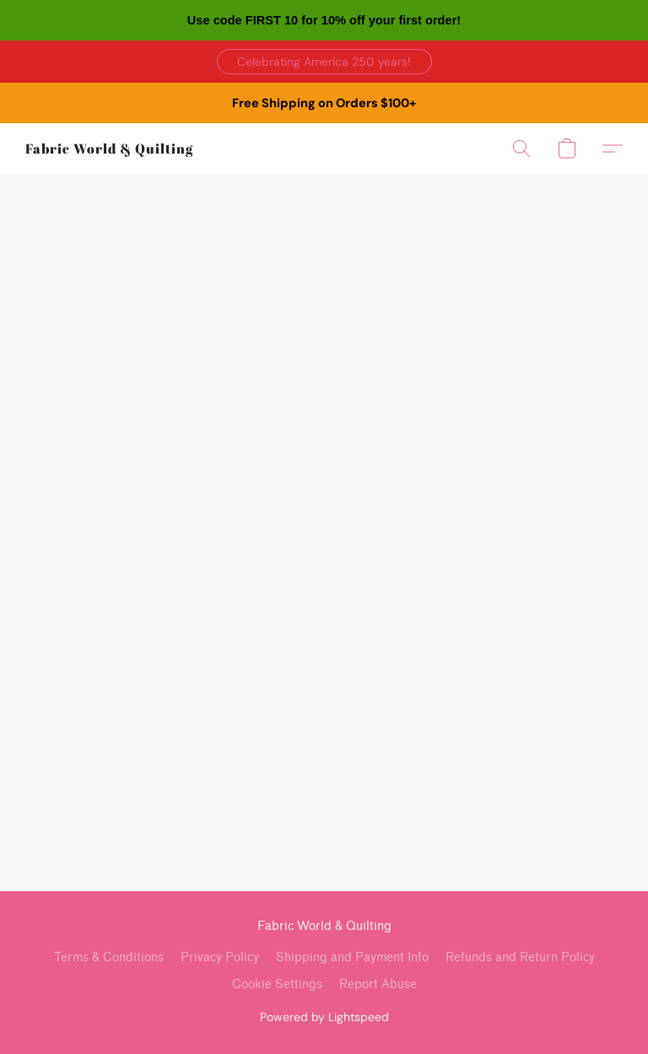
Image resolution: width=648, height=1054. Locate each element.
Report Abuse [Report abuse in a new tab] (378, 984)
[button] (324, 61)
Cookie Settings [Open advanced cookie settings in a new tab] (277, 984)
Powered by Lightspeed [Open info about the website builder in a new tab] (324, 1016)
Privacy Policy (220, 957)
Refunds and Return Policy (520, 957)
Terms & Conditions (109, 957)
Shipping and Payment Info (352, 957)
